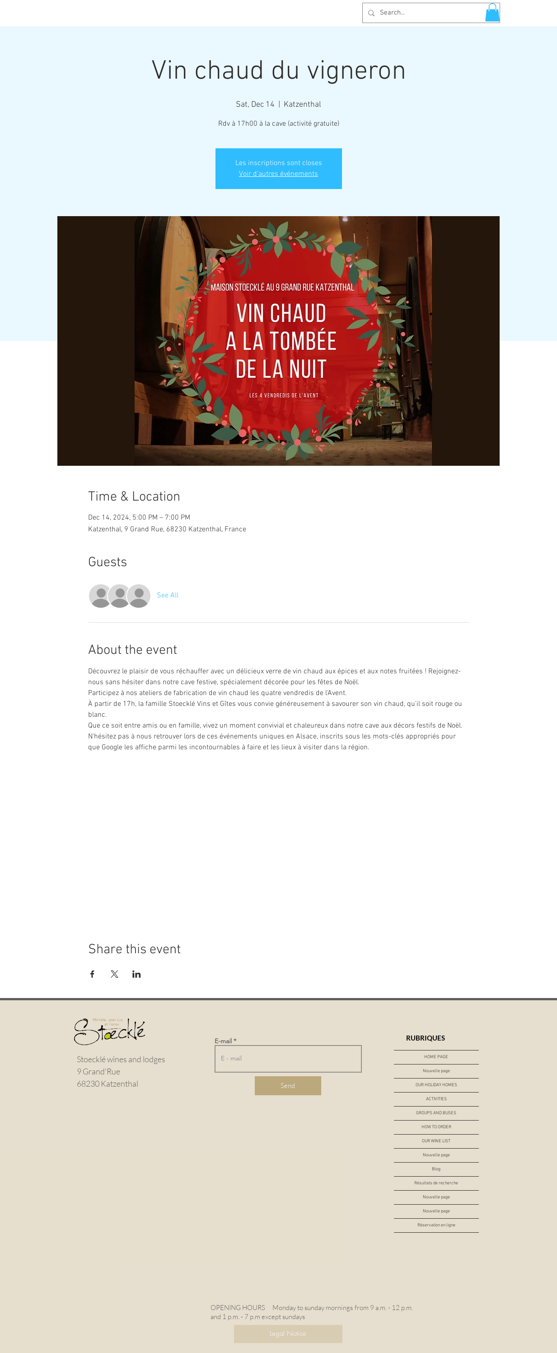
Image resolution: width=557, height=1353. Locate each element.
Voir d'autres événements (278, 174)
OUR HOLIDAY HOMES (436, 1085)
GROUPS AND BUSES (436, 1113)
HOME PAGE (436, 1057)
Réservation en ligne (436, 1225)
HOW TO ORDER (436, 1127)
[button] (492, 12)
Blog (436, 1169)
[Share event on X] (114, 974)
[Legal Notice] (288, 1334)
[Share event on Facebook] (92, 974)
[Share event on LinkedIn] (136, 974)
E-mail (223, 1041)
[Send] (288, 1085)
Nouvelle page (436, 1071)
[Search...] (430, 13)
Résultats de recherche (436, 1183)
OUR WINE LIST (436, 1141)
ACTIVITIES (436, 1099)
